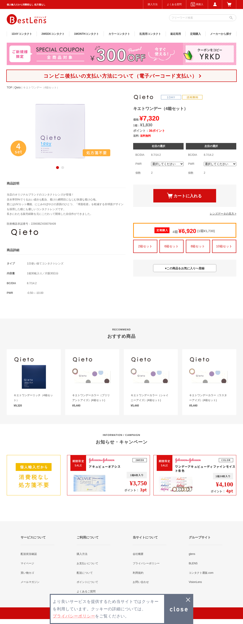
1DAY (22, 33)
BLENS (193, 563)
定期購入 (195, 33)
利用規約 (138, 572)
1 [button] (57, 167)
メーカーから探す (221, 33)
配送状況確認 (29, 554)
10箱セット (224, 246)
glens (192, 554)
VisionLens (195, 582)
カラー (119, 33)
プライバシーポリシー (146, 563)
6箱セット (171, 246)
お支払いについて (87, 563)
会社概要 (138, 554)
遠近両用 (175, 33)
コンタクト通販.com (201, 572)
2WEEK (53, 33)
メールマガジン (30, 582)
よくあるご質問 (86, 591)
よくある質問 (174, 4)
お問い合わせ (141, 582)
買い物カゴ (27, 572)
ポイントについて (87, 582)
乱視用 (150, 33)
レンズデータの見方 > (223, 213)
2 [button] (62, 167)
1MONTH (86, 33)
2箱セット (145, 246)
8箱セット (198, 246)
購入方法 (153, 4)
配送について (85, 572)
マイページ (27, 563)
